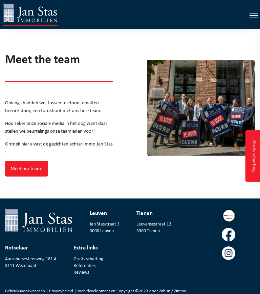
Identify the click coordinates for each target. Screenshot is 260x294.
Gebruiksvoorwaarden (25, 291)
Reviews (81, 272)
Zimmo (180, 291)
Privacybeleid (61, 291)
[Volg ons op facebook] (238, 237)
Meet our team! (26, 168)
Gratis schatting (88, 259)
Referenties (84, 265)
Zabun (164, 291)
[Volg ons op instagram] (238, 255)
